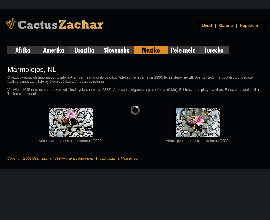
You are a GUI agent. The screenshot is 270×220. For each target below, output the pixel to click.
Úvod (206, 25)
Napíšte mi (250, 25)
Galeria (226, 25)
